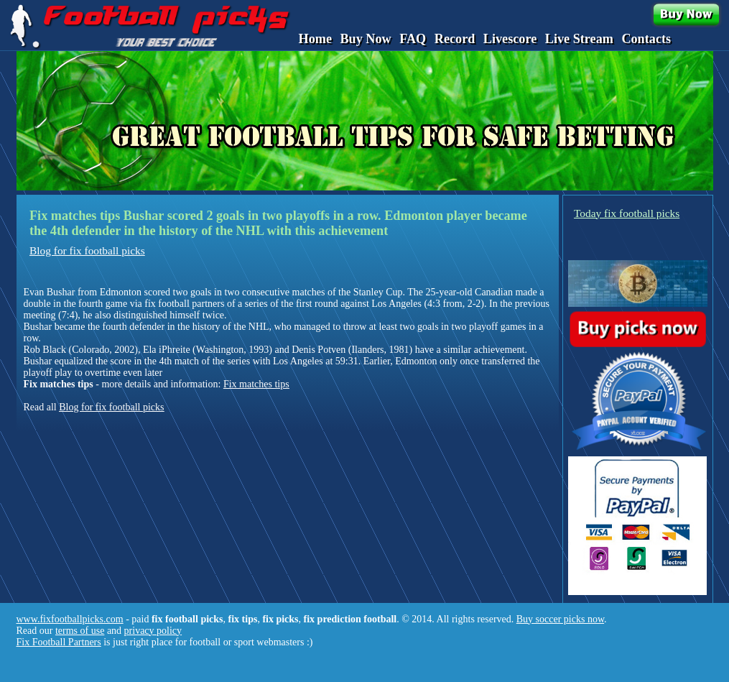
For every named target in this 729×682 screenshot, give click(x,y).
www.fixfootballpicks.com (70, 619)
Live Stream (579, 39)
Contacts (646, 39)
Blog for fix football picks (87, 250)
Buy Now (365, 39)
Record (455, 39)
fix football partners (184, 303)
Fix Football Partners (59, 642)
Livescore (510, 39)
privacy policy (153, 630)
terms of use (79, 630)
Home (315, 39)
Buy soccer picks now (560, 619)
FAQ (412, 39)
